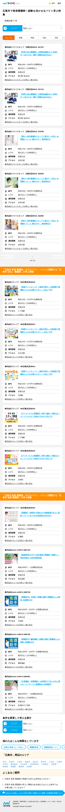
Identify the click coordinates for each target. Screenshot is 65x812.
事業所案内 (23, 801)
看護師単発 (34, 747)
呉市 (4, 762)
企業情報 (15, 801)
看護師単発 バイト (51, 747)
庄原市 (59, 762)
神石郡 (5, 766)
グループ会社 (51, 801)
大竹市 (5, 764)
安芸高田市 (34, 764)
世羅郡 (13, 766)
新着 (20, 38)
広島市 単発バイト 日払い (14, 747)
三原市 (19, 762)
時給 (32, 38)
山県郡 (29, 766)
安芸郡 (53, 764)
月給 (56, 38)
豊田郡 (21, 766)
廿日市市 (23, 764)
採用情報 (43, 801)
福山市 (35, 762)
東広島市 (14, 764)
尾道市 (27, 762)
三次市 (51, 762)
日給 (44, 38)
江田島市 (45, 764)
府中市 (43, 762)
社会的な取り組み (33, 801)
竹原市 (11, 762)
